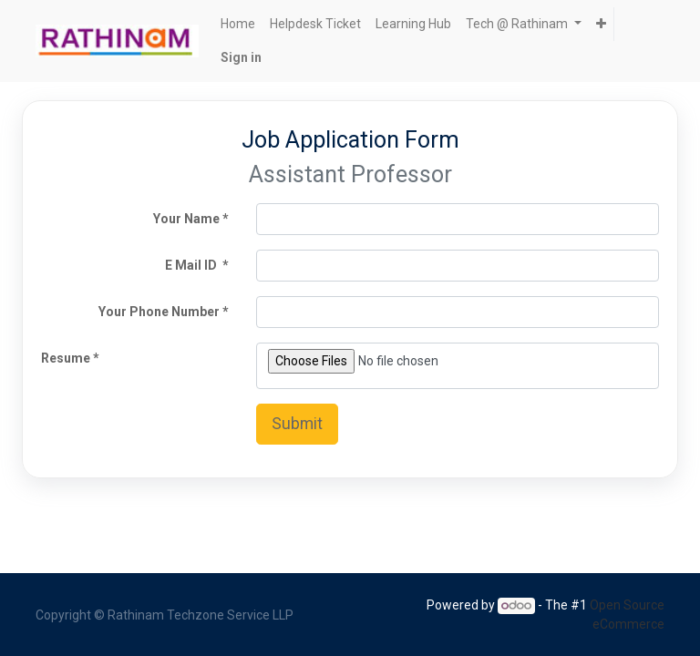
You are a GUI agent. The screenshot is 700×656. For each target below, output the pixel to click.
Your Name (186, 218)
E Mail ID (192, 265)
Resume (65, 358)
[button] (601, 24)
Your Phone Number (159, 311)
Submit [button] (297, 424)
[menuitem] (237, 24)
